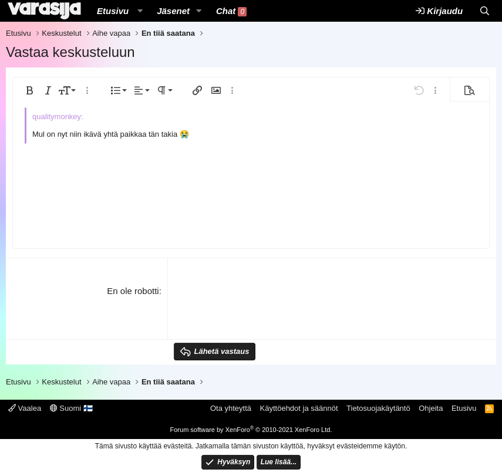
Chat (231, 11)
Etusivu (113, 11)
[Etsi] (484, 11)
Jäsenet (173, 11)
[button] (140, 11)
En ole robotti (133, 291)
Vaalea (24, 408)
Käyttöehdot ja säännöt (299, 408)
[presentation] (263, 307)
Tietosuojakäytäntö (378, 408)
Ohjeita (431, 408)
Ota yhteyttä (230, 408)
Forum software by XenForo (251, 429)
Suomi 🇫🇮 (71, 408)
